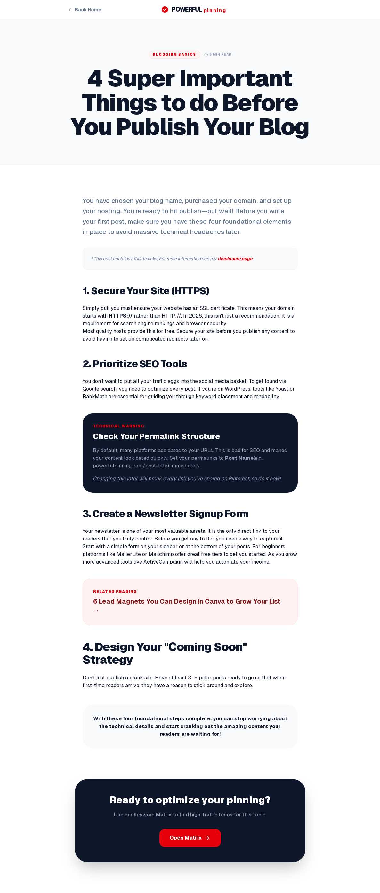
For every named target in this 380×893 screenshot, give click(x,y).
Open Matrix (190, 837)
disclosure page (235, 259)
